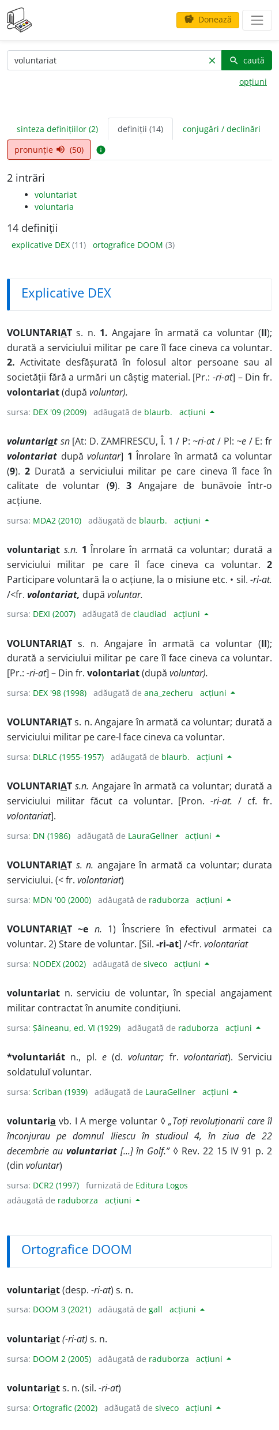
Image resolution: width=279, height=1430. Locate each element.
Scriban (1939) (60, 1091)
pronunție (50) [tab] (49, 149)
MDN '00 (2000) (62, 899)
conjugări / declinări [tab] (222, 128)
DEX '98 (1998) (59, 692)
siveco (155, 963)
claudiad (150, 613)
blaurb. (158, 412)
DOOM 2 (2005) (62, 1358)
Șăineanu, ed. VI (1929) (76, 1027)
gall (156, 1309)
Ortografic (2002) (65, 1407)
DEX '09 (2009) (59, 412)
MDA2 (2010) (57, 520)
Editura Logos (161, 1185)
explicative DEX (42, 244)
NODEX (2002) (59, 963)
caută (247, 60)
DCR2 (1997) (56, 1185)
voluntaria (54, 206)
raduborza (169, 899)
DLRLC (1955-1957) (68, 756)
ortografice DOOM (129, 244)
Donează (208, 19)
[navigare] (257, 20)
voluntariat (56, 194)
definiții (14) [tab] (140, 128)
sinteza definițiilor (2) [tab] (57, 128)
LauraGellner (153, 835)
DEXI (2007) (54, 613)
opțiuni (253, 81)
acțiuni (193, 412)
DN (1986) (51, 835)
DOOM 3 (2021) (62, 1309)
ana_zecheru (168, 692)
